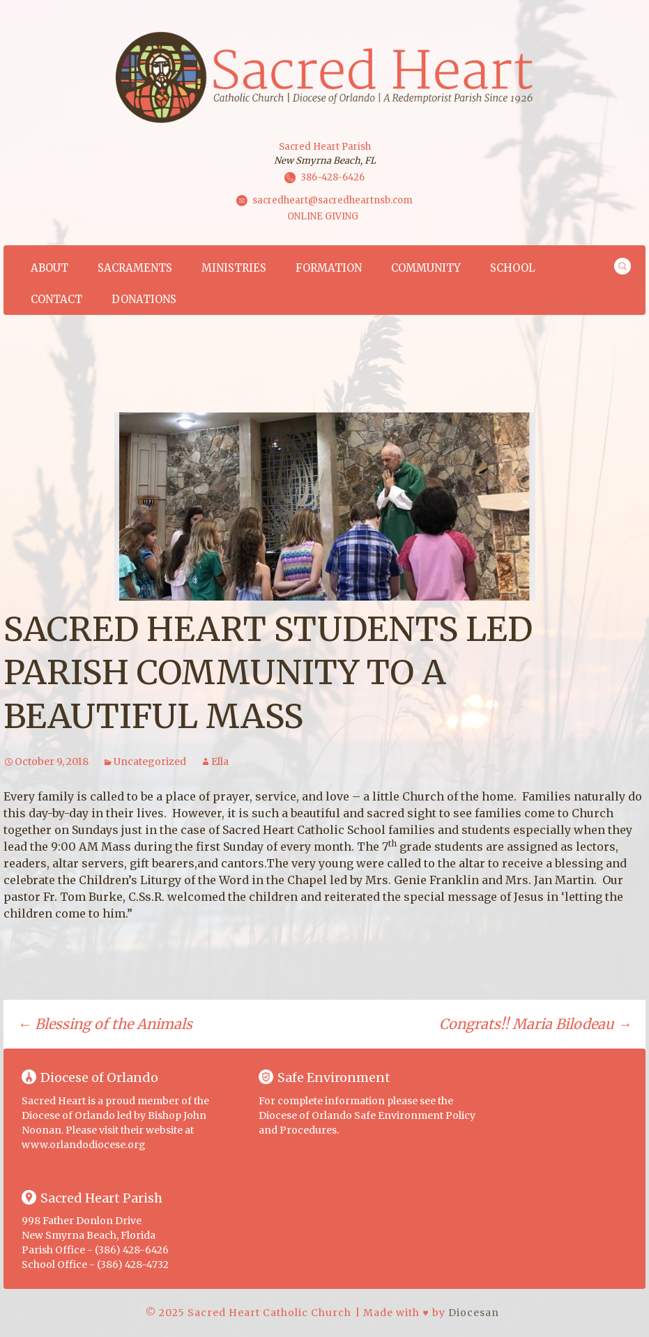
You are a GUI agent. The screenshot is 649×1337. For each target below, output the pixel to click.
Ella (220, 761)
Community (426, 268)
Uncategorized (150, 761)
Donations (144, 299)
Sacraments (135, 268)
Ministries (233, 268)
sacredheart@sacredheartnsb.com (332, 200)
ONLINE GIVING (322, 216)
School (512, 268)
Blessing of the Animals (104, 1024)
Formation (329, 268)
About (49, 268)
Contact (56, 299)
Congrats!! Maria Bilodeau (535, 1024)
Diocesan (473, 1312)
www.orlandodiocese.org (84, 1144)
